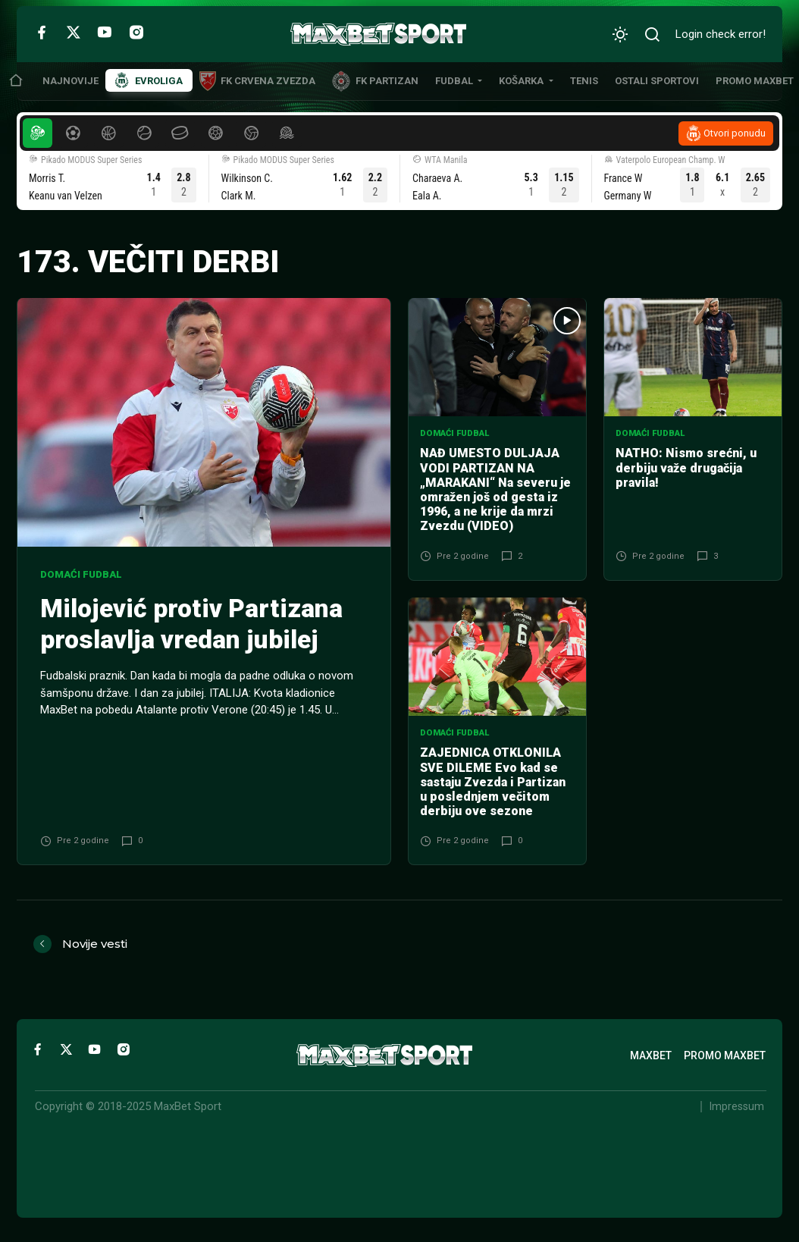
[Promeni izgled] (620, 34)
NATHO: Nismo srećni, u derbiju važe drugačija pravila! (686, 467)
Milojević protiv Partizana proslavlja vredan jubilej (191, 624)
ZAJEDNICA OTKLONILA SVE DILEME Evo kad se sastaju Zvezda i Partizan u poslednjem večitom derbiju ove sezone (493, 781)
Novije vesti (94, 943)
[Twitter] (73, 32)
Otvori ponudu (734, 133)
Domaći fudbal (81, 574)
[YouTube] (104, 32)
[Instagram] (136, 32)
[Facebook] (41, 32)
